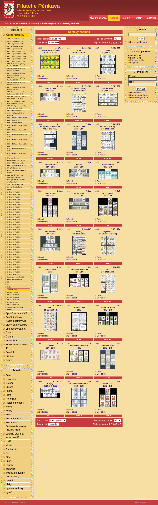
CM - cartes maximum (14, 110)
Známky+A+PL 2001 (13, 212)
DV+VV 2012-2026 (13, 305)
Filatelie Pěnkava (19, 502)
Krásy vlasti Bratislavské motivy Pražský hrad (16, 426)
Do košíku (43, 79)
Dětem (9, 382)
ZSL (8, 284)
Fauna (9, 390)
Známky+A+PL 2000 (13, 209)
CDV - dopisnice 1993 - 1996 (16, 51)
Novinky (126, 18)
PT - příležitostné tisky (14, 168)
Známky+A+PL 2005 (13, 222)
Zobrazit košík (137, 60)
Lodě (8, 441)
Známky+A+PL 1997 (13, 202)
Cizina (9, 360)
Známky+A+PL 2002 (13, 214)
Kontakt (138, 18)
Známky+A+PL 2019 (13, 257)
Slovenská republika (16, 324)
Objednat (134, 62)
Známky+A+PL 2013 (13, 242)
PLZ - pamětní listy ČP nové (16, 160)
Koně (8, 414)
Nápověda (151, 18)
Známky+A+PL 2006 (13, 224)
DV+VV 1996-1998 (13, 297)
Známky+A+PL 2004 (13, 219)
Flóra (8, 394)
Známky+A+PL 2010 (13, 234)
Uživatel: (132, 76)
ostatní (9, 310)
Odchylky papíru (12, 292)
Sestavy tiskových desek (15, 307)
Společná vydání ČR (17, 313)
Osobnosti (11, 449)
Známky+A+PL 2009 (13, 232)
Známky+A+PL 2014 (13, 244)
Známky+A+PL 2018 (13, 254)
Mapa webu (148, 502)
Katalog (114, 18)
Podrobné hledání (139, 42)
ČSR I (9, 332)
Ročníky (10, 287)
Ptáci (8, 457)
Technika (10, 468)
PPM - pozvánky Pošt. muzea (16, 165)
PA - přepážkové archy (14, 279)
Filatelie (23, 23)
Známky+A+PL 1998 (13, 204)
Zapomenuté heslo (139, 95)
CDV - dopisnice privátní (15, 49)
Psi (7, 453)
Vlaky (9, 484)
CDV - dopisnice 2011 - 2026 (16, 61)
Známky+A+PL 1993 (13, 192)
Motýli (9, 445)
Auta (8, 375)
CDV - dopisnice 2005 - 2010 (16, 59)
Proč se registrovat (139, 97)
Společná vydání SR (17, 328)
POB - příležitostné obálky (15, 163)
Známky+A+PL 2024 (13, 269)
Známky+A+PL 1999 (13, 207)
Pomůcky (11, 352)
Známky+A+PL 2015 (13, 247)
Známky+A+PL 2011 (13, 237)
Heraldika (11, 398)
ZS (8, 282)
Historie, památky (15, 402)
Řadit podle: (43, 39)
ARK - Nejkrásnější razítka (15, 44)
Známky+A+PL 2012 (13, 239)
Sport (8, 461)
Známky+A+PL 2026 (13, 274)
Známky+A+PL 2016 (13, 249)
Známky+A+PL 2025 (13, 272)
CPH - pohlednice (13, 120)
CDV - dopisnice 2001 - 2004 (16, 56)
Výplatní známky (14, 488)
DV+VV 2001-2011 (13, 302)
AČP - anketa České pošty (15, 39)
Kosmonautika (13, 418)
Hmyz (9, 406)
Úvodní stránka (98, 18)
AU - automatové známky (15, 46)
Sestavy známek (70, 23)
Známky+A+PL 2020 (13, 259)
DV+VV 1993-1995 (13, 295)
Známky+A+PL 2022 (13, 264)
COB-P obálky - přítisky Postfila (17, 118)
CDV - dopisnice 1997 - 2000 (16, 54)
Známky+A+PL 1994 (13, 194)
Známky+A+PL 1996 (13, 199)
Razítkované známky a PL (15, 277)
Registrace (135, 92)
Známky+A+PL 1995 (13, 197)
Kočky (9, 410)
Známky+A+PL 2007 (13, 227)
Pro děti (10, 356)
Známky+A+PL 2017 (13, 252)
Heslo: (131, 82)
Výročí (9, 492)
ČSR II (9, 336)
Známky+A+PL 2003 (13, 217)
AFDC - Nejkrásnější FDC (15, 41)
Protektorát (11, 340)
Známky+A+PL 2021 (13, 262)
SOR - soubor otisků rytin (15, 184)
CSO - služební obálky (14, 123)
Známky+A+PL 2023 (13, 267)
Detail (41, 76)
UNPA (9, 189)
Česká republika (50, 23)
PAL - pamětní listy (13, 158)
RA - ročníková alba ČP (14, 187)
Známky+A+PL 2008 (13, 229)
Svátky (9, 465)
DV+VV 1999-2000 (13, 300)
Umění (9, 480)
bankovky (11, 379)
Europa (9, 387)
